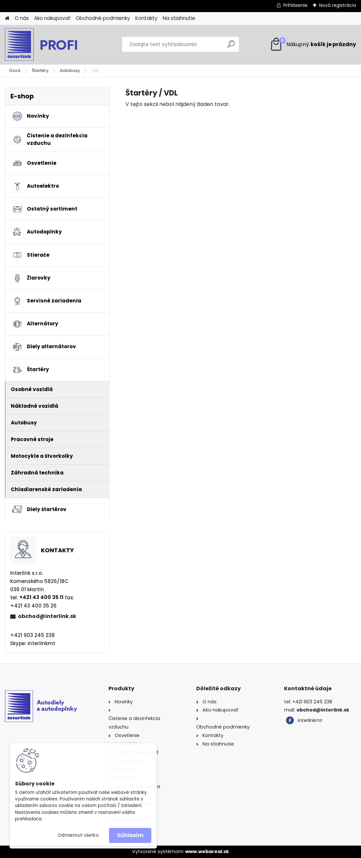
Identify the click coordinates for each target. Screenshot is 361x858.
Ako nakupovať (52, 18)
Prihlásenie (295, 5)
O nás (22, 18)
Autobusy (70, 70)
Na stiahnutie (179, 18)
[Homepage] (7, 18)
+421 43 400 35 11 (41, 597)
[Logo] (50, 44)
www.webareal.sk (207, 851)
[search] (231, 46)
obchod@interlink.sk (47, 616)
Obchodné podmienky (103, 18)
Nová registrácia (337, 5)
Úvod (14, 70)
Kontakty (146, 18)
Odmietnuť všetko (78, 835)
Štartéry (40, 70)
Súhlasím (130, 835)
